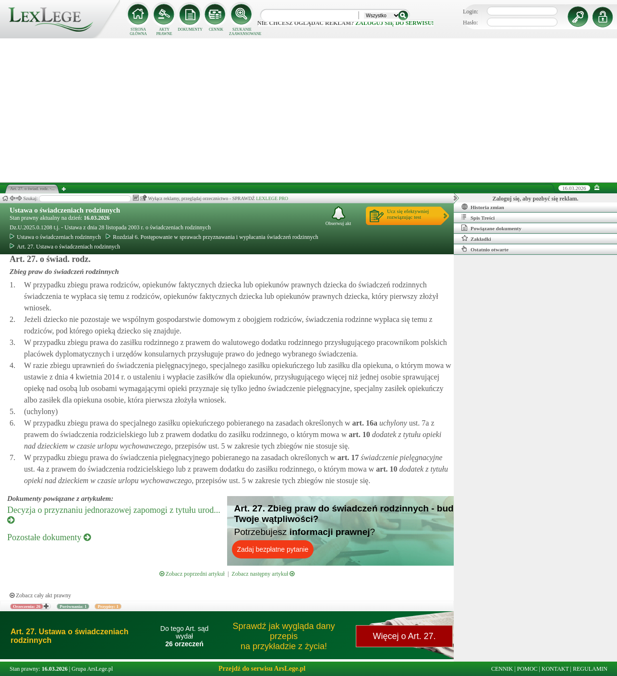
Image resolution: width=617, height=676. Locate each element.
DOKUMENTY (190, 29)
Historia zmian (482, 206)
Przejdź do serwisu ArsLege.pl (261, 668)
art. (363, 423)
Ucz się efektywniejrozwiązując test (408, 214)
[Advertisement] (309, 110)
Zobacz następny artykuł (262, 573)
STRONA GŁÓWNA (138, 31)
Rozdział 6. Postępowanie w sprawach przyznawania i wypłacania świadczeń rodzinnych (212, 237)
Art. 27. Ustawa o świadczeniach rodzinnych (65, 246)
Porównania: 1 (73, 606)
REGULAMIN (590, 668)
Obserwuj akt (338, 216)
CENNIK (216, 29)
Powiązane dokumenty (491, 228)
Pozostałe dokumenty (49, 537)
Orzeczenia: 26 (26, 606)
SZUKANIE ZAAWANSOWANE (242, 31)
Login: (470, 11)
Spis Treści (478, 217)
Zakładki (476, 238)
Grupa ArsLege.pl (92, 668)
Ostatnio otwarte (484, 249)
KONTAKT (555, 668)
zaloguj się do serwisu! (394, 23)
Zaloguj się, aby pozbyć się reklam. (536, 198)
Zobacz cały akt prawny (40, 595)
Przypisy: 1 (107, 606)
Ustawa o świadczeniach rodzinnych (65, 210)
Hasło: (470, 22)
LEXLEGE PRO (272, 198)
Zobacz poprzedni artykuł (192, 573)
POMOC (527, 668)
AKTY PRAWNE (164, 31)
